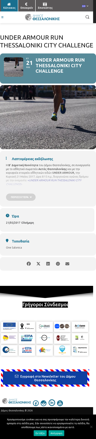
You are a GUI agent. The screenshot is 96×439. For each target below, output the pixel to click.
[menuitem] (85, 6)
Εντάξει (40, 433)
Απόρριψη (56, 433)
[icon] (36, 405)
